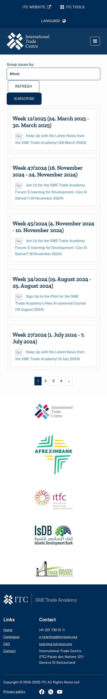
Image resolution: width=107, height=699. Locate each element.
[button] (53, 21)
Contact (9, 651)
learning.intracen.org (55, 644)
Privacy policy (14, 691)
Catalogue (11, 637)
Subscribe (24, 99)
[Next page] (69, 381)
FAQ (6, 644)
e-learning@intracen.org (58, 637)
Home (8, 630)
